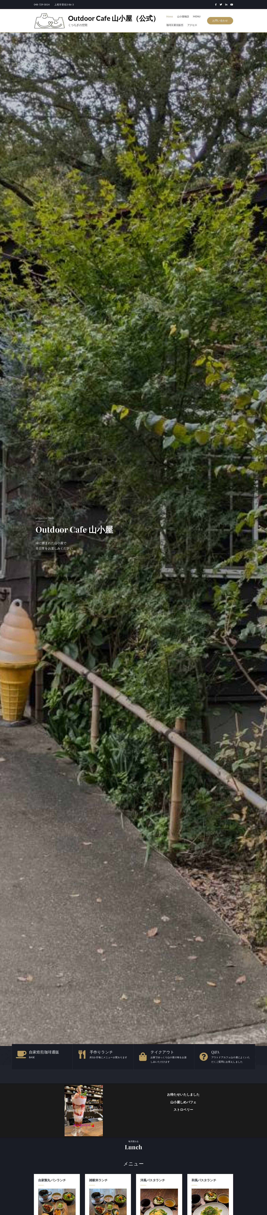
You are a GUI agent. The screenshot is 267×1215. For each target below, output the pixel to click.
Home (169, 16)
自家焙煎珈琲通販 (44, 1051)
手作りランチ (101, 1051)
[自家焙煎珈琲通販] (21, 1054)
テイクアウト (162, 1051)
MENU (196, 16)
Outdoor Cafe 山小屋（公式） (114, 18)
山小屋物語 (183, 16)
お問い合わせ (220, 20)
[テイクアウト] (143, 1056)
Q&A (215, 1051)
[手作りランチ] (82, 1054)
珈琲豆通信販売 (174, 24)
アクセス (192, 24)
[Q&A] (203, 1056)
